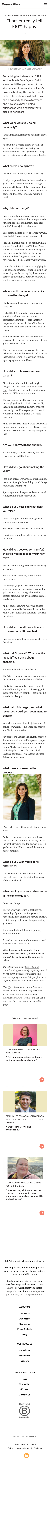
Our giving (24, 1323)
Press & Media (24, 1329)
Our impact (24, 1318)
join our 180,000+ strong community (24, 1294)
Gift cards (25, 1389)
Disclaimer (38, 1448)
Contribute (24, 1350)
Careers (25, 1360)
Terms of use (19, 1444)
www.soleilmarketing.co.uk (16, 943)
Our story (25, 1313)
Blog (24, 1334)
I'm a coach (24, 1355)
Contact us (24, 1394)
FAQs (24, 1378)
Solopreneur (40, 15)
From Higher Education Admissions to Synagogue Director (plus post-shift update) (25, 1119)
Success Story (10, 15)
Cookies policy (23, 1448)
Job (27, 15)
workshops (34, 1291)
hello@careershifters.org (18, 997)
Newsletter (24, 1383)
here (41, 980)
